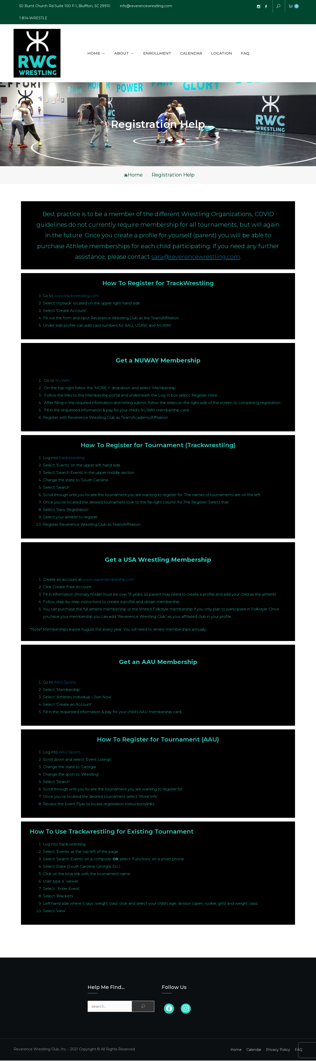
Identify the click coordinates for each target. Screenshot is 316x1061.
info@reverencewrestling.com (146, 6)
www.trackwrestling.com (76, 296)
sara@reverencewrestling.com (195, 257)
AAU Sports (65, 682)
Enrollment (157, 53)
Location (221, 53)
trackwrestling (71, 458)
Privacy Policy (278, 1050)
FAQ (245, 53)
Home (93, 53)
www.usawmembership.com (109, 580)
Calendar (191, 53)
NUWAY (62, 381)
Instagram (258, 7)
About (121, 53)
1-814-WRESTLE (33, 18)
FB (266, 7)
